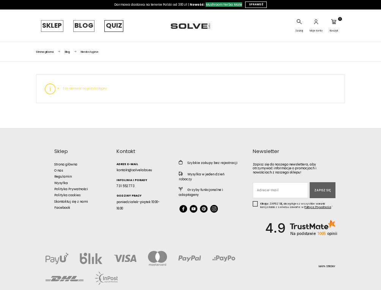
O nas (58, 166)
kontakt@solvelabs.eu (134, 165)
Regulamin (63, 172)
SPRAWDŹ (256, 4)
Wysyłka (61, 178)
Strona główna (65, 160)
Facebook (62, 203)
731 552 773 (126, 181)
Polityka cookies (67, 190)
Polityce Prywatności (317, 202)
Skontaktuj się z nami (71, 197)
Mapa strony (327, 261)
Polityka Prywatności (71, 184)
